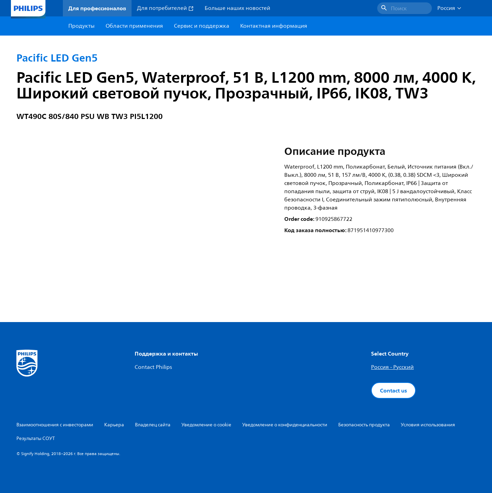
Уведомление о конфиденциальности (284, 425)
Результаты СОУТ (35, 438)
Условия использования (428, 425)
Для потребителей (165, 8)
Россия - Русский (392, 367)
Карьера (114, 425)
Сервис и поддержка (201, 26)
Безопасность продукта (364, 425)
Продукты (81, 26)
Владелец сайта (152, 425)
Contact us (393, 390)
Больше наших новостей (237, 8)
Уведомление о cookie (206, 425)
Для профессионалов (97, 8)
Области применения (134, 26)
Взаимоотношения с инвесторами (54, 425)
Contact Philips (153, 367)
